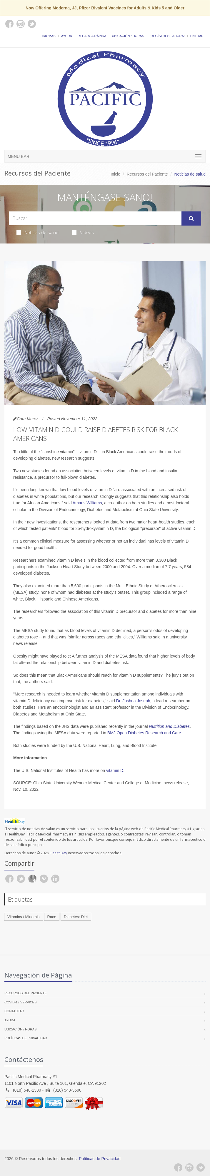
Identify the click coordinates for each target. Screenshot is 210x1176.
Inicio (115, 174)
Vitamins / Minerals (23, 917)
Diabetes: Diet (76, 917)
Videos (83, 232)
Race (51, 917)
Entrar (197, 36)
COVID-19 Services (20, 1002)
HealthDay (58, 852)
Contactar (14, 1011)
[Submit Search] (191, 218)
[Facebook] (178, 1167)
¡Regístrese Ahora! (167, 36)
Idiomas (48, 36)
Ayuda (66, 36)
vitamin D (114, 770)
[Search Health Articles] (95, 218)
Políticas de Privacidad (25, 1038)
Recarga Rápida (92, 36)
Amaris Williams (87, 503)
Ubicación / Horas (128, 36)
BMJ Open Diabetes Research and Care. (144, 732)
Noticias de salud (37, 232)
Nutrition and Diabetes (169, 726)
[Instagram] (189, 1167)
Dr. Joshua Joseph (133, 700)
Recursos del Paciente (147, 174)
